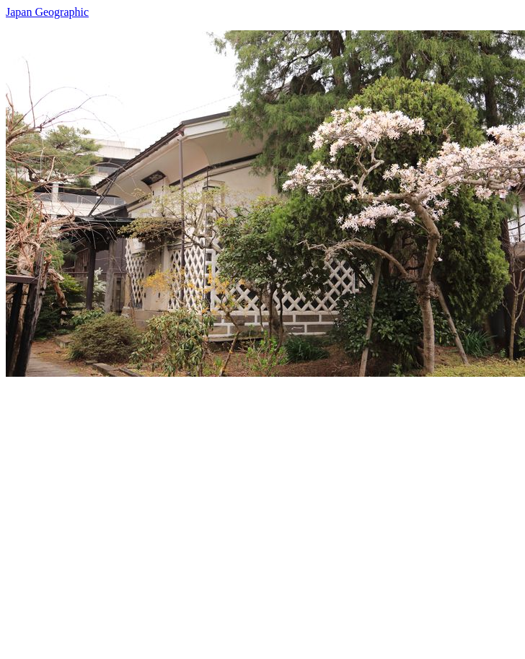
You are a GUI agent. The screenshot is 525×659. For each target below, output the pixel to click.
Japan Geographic (47, 12)
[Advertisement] (135, 512)
